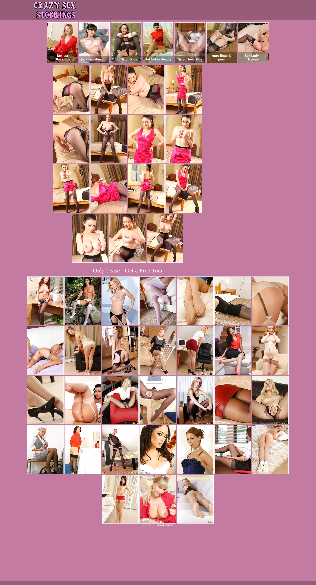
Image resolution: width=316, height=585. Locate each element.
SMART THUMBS (165, 525)
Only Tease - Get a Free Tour (128, 270)
